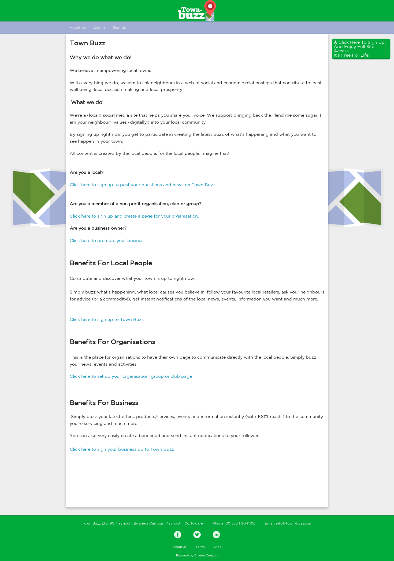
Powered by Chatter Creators (197, 555)
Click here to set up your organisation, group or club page (131, 376)
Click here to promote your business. (108, 240)
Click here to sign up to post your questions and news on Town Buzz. (143, 184)
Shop (217, 546)
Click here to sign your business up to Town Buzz (122, 449)
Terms (200, 546)
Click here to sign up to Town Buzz (107, 319)
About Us (78, 27)
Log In (99, 27)
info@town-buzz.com (294, 523)
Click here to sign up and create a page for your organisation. (134, 216)
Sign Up (120, 27)
